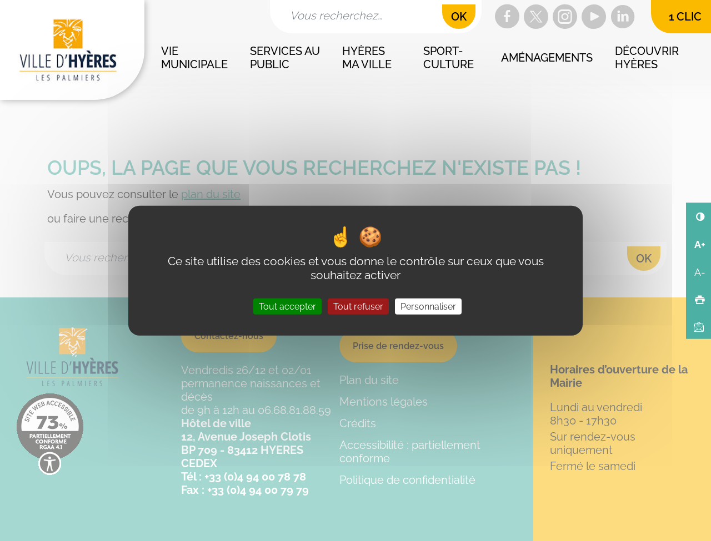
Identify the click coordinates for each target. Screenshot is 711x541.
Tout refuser (358, 306)
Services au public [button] (286, 57)
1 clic (685, 16)
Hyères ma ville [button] (367, 57)
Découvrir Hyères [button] (648, 57)
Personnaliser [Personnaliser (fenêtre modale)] (428, 306)
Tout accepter (287, 306)
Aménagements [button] (547, 57)
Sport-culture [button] (448, 57)
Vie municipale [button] (194, 57)
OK (459, 16)
